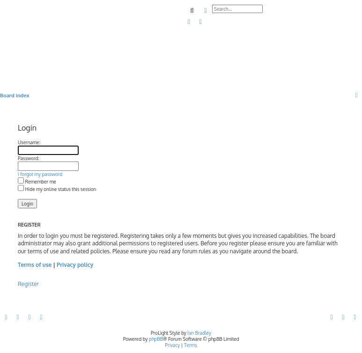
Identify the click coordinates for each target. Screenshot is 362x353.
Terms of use (35, 264)
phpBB (156, 339)
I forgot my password (40, 174)
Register (28, 283)
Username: (29, 142)
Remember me (37, 181)
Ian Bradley (199, 333)
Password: (28, 158)
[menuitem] (189, 22)
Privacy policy (75, 264)
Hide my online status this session (57, 189)
